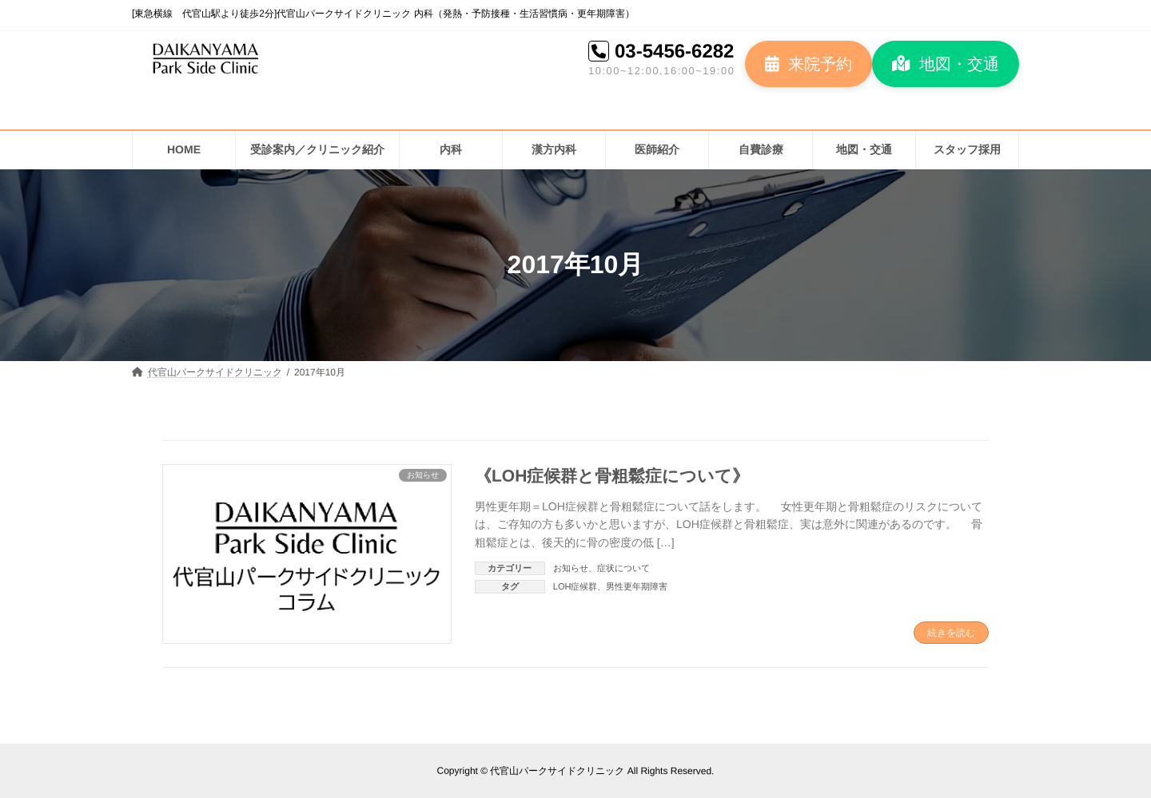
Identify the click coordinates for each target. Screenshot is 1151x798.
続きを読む (951, 632)
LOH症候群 (575, 586)
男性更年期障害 (636, 586)
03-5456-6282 (674, 51)
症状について (623, 568)
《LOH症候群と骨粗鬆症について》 (612, 475)
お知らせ (570, 568)
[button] (808, 64)
